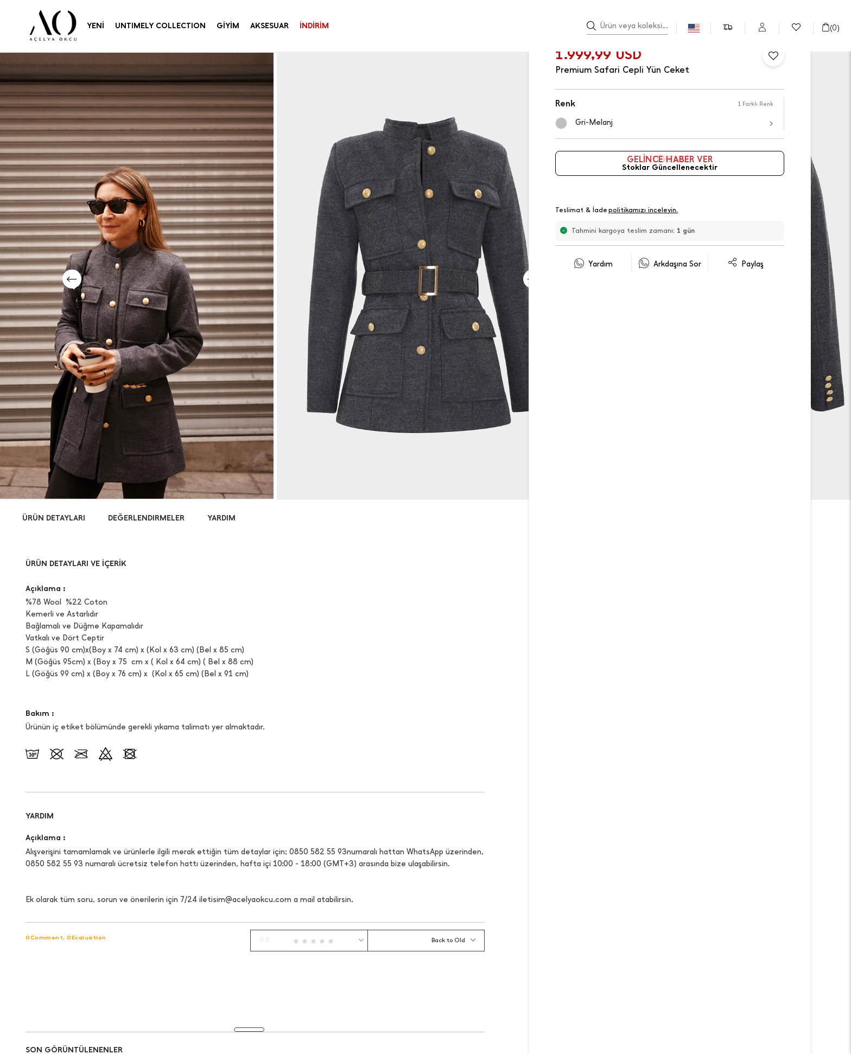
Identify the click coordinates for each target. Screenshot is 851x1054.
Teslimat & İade (617, 211)
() (830, 28)
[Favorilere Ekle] (773, 55)
